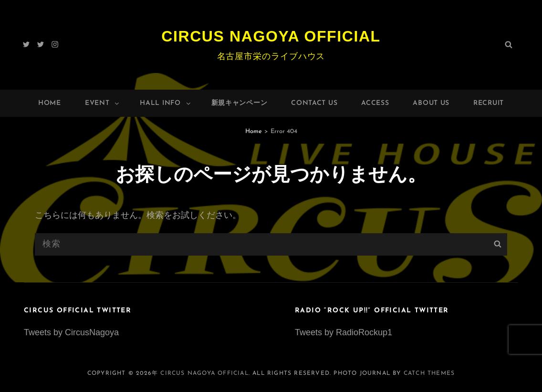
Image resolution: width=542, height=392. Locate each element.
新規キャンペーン (239, 103)
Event (103, 103)
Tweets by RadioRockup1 (343, 332)
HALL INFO (165, 103)
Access (375, 103)
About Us (431, 103)
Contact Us (314, 103)
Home (49, 103)
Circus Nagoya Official (271, 36)
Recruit (488, 103)
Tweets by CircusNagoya (71, 332)
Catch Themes (429, 373)
